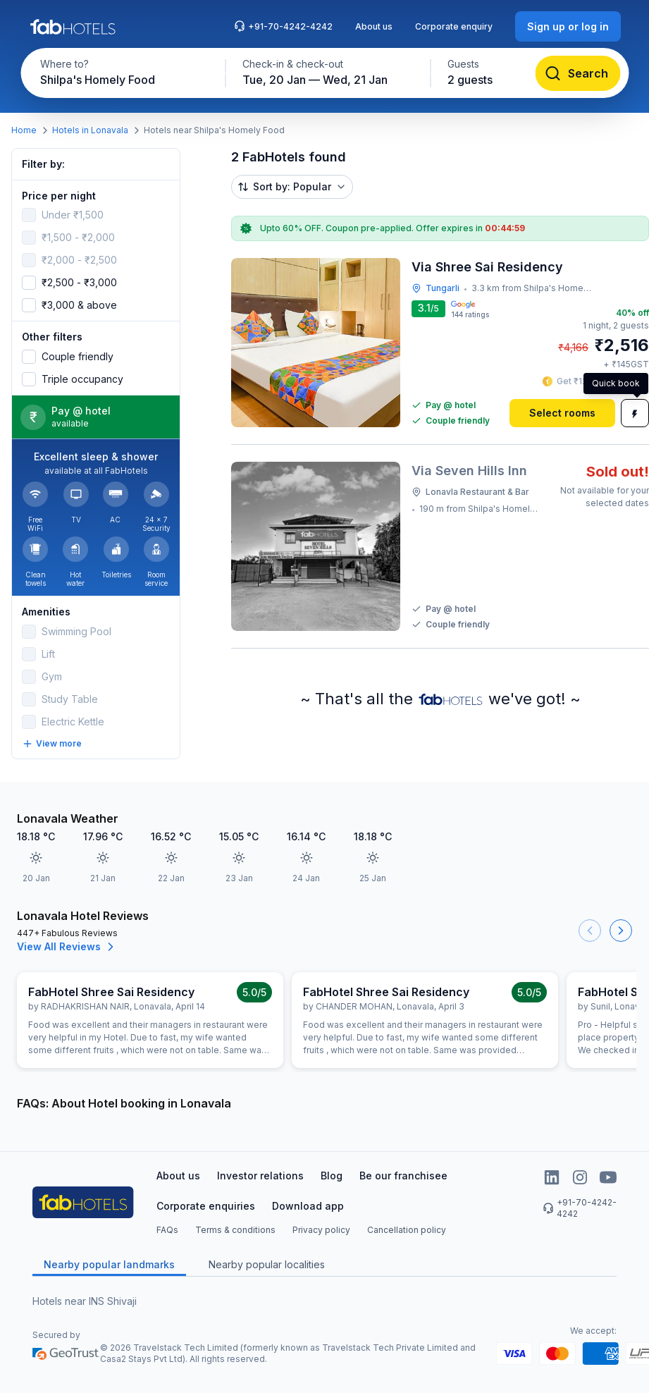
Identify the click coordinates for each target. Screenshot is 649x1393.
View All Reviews (67, 947)
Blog (331, 1176)
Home (24, 130)
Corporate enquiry (454, 26)
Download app (308, 1206)
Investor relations (260, 1176)
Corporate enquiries (205, 1206)
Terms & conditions (235, 1230)
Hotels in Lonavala (90, 130)
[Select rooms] (562, 413)
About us (374, 26)
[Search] (577, 73)
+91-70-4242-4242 (283, 26)
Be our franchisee (403, 1176)
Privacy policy (321, 1230)
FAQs (167, 1230)
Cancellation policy (406, 1230)
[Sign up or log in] (568, 26)
